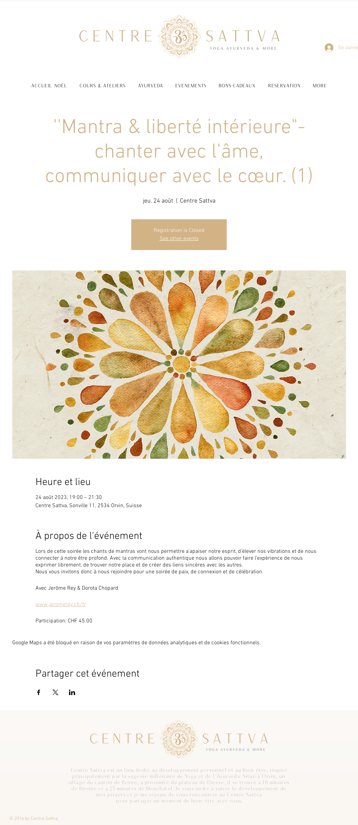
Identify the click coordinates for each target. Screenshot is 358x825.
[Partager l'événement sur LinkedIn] (72, 692)
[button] (102, 82)
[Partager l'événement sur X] (55, 692)
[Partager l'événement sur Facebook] (38, 692)
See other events (179, 238)
